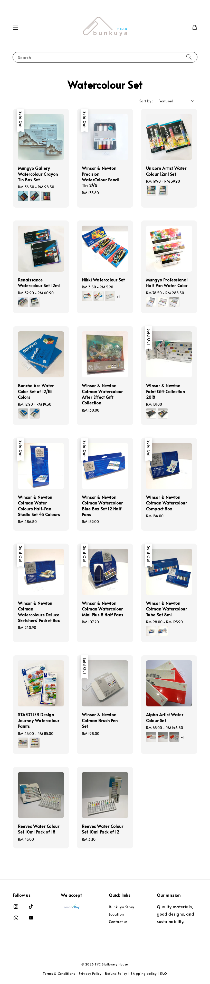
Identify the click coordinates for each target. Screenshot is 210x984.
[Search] (189, 57)
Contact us (118, 921)
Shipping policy (144, 973)
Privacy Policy (90, 973)
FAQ (163, 973)
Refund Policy (116, 973)
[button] (15, 27)
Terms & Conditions (59, 973)
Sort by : (146, 101)
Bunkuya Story (121, 907)
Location (116, 914)
